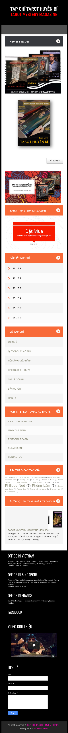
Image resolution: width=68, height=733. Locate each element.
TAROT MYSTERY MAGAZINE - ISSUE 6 (28, 530)
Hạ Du (35, 480)
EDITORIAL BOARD (18, 439)
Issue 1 (16, 268)
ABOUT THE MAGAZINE (20, 421)
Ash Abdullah (10, 477)
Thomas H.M (55, 489)
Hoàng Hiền (25, 480)
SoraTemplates (40, 728)
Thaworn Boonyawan (38, 489)
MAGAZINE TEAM (17, 430)
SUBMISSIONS (15, 448)
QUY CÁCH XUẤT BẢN (19, 351)
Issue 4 (16, 298)
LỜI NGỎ (12, 342)
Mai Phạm (37, 482)
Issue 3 (16, 288)
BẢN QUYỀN (14, 389)
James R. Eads (48, 480)
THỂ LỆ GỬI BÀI (16, 379)
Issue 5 (16, 308)
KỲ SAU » (55, 160)
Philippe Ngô (15, 485)
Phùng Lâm (41, 485)
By (31, 728)
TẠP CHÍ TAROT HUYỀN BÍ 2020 (43, 725)
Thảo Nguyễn (10, 491)
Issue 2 (16, 278)
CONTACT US (15, 457)
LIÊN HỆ (12, 398)
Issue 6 (16, 318)
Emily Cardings (54, 477)
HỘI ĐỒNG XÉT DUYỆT (20, 370)
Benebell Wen (24, 477)
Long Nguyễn (21, 482)
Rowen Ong (21, 489)
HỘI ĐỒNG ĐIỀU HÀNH (19, 360)
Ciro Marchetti (39, 477)
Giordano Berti (11, 480)
